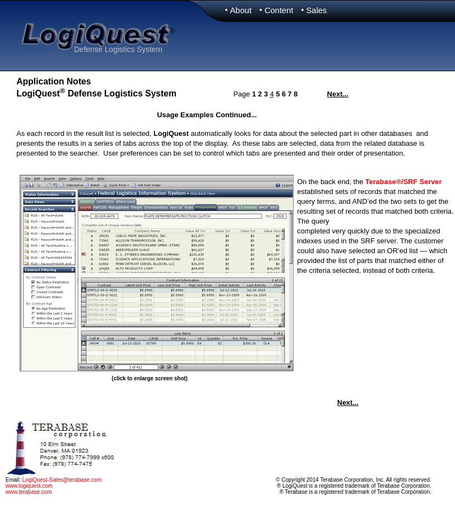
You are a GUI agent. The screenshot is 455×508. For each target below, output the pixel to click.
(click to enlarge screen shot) (149, 378)
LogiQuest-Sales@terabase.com (62, 480)
